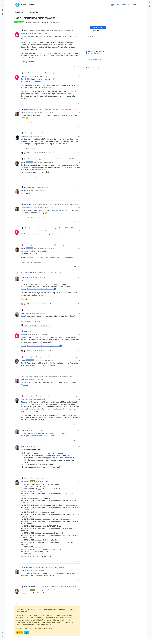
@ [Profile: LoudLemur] (25, 251)
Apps (112, 5)
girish (25, 73)
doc (25, 385)
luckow (23, 112)
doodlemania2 (25, 481)
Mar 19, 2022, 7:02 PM (46, 162)
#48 (79, 360)
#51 (79, 430)
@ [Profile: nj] (22, 36)
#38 (79, 112)
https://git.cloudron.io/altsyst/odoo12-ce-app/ (38, 436)
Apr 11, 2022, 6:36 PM (48, 590)
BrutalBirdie (26, 272)
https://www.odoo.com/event (32, 81)
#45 (79, 277)
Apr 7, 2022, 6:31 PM (36, 446)
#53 (79, 481)
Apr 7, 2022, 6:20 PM (36, 430)
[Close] (77, 609)
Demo (124, 5)
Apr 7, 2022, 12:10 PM (46, 360)
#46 (79, 313)
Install (135, 5)
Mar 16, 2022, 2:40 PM (41, 76)
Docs (129, 5)
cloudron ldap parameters (63, 458)
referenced (33, 272)
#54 (79, 570)
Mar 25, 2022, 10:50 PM (47, 248)
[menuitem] (149, 2)
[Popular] (2, 13)
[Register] (149, 6)
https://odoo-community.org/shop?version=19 (51, 210)
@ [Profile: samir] (23, 316)
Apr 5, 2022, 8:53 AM (38, 313)
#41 (79, 190)
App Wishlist (19, 22)
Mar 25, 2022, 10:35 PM (41, 231)
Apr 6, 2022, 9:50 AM (40, 334)
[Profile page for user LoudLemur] (17, 34)
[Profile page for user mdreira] (17, 361)
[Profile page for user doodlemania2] (17, 482)
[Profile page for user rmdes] (17, 191)
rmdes (23, 190)
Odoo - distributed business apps (45, 73)
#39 (79, 136)
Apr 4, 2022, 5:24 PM (36, 277)
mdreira (23, 360)
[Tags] (2, 10)
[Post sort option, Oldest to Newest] (98, 30)
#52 (79, 446)
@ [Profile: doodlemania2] (27, 573)
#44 (79, 248)
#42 (79, 207)
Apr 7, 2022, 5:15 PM (36, 379)
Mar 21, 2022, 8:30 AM (38, 190)
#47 (79, 334)
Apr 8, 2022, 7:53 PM (47, 481)
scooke (23, 313)
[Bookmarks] (2, 17)
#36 (79, 33)
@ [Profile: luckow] (28, 109)
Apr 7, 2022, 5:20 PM (36, 399)
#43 (79, 231)
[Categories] (2, 2)
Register (19, 633)
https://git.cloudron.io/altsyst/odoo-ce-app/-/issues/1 (41, 346)
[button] (2, 632)
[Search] (2, 21)
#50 (79, 399)
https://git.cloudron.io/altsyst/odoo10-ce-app (38, 289)
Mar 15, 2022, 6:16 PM (40, 33)
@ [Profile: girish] (27, 30)
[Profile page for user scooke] (17, 314)
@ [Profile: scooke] (24, 382)
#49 (79, 379)
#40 (79, 162)
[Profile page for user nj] (17, 137)
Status (118, 5)
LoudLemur (24, 33)
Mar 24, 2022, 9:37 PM (46, 207)
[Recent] (2, 6)
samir (22, 277)
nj (24, 30)
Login (26, 633)
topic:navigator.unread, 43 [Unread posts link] (95, 59)
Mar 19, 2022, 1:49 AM (35, 136)
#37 (79, 76)
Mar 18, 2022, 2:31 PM (46, 112)
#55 (79, 590)
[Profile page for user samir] (17, 278)
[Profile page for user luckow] (17, 114)
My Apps (33, 148)
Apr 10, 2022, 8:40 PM (37, 570)
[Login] (149, 2)
